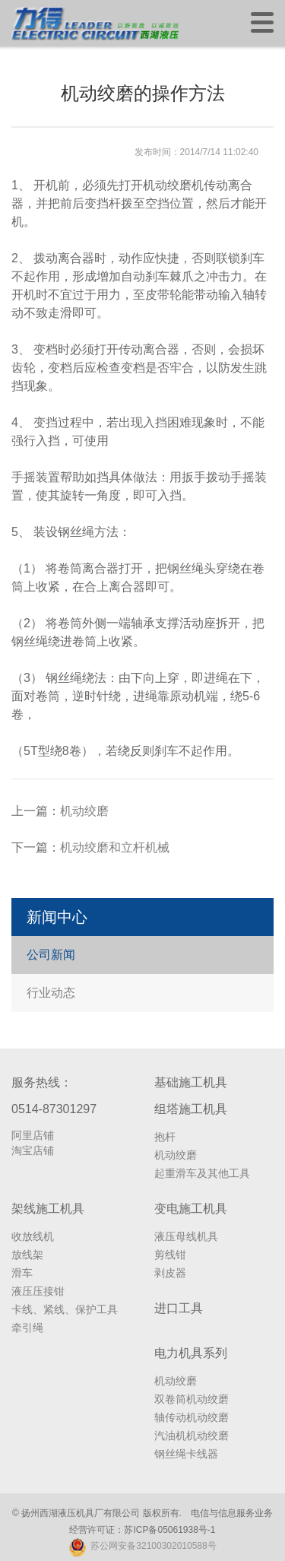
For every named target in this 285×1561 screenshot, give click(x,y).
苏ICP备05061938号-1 (169, 1530)
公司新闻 (51, 954)
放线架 (27, 1254)
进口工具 (178, 1308)
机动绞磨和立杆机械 (114, 847)
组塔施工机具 (190, 1109)
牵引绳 (27, 1327)
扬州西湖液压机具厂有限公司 (80, 1513)
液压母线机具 (186, 1236)
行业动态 (51, 992)
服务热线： (41, 1082)
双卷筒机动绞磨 (191, 1399)
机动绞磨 (84, 810)
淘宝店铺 (32, 1150)
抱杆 (165, 1137)
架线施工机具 (47, 1208)
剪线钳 (170, 1254)
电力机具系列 (190, 1353)
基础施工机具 (190, 1082)
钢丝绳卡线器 (186, 1454)
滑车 (22, 1273)
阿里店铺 (32, 1135)
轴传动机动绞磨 (191, 1417)
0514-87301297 (54, 1109)
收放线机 (32, 1236)
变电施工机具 (190, 1208)
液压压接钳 (38, 1291)
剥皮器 (170, 1273)
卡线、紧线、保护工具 (64, 1309)
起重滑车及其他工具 (202, 1173)
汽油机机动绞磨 (191, 1435)
